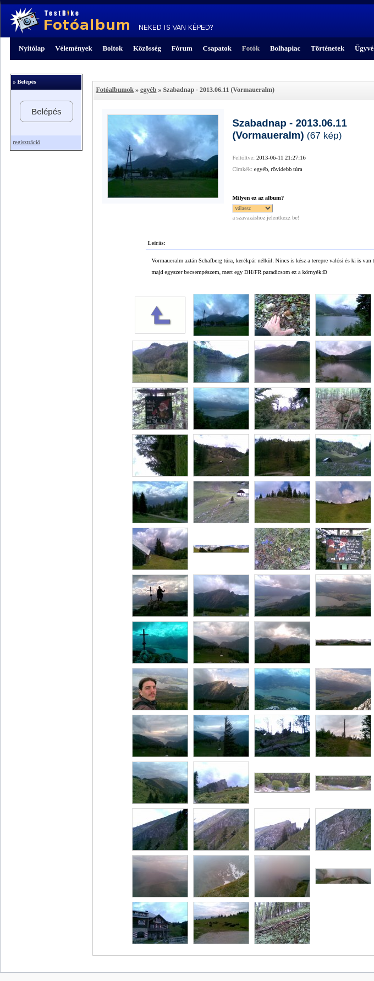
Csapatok (217, 48)
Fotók (251, 48)
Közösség (147, 48)
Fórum (182, 48)
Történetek (327, 48)
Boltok (112, 48)
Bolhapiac (285, 48)
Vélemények (73, 48)
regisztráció (26, 142)
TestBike (111, 20)
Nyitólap (32, 48)
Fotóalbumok (115, 90)
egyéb (148, 90)
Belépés (46, 111)
